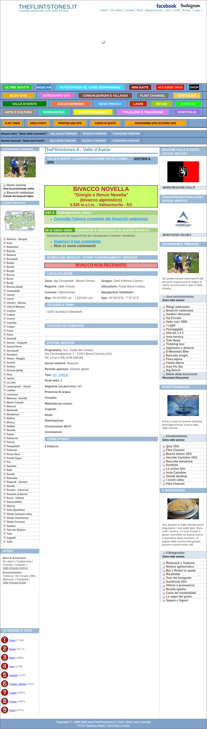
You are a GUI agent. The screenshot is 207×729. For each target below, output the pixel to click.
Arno (11, 666)
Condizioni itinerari (126, 133)
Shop (140, 10)
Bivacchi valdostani (18, 194)
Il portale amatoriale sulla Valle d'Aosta (43, 10)
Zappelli (13, 675)
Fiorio (12, 710)
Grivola (13, 701)
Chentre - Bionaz (17, 684)
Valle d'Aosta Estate (14, 582)
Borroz (12, 649)
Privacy (186, 10)
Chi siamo (116, 10)
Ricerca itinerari (94, 133)
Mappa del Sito (154, 10)
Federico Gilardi (95, 725)
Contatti (129, 10)
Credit (176, 10)
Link (167, 10)
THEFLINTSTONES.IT (47, 6)
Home (104, 10)
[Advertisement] (18, 607)
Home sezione (18, 186)
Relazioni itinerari (64, 133)
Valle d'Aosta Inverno (15, 567)
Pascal (12, 640)
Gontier (13, 692)
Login (197, 10)
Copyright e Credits (118, 725)
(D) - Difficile (60, 375)
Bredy (12, 657)
